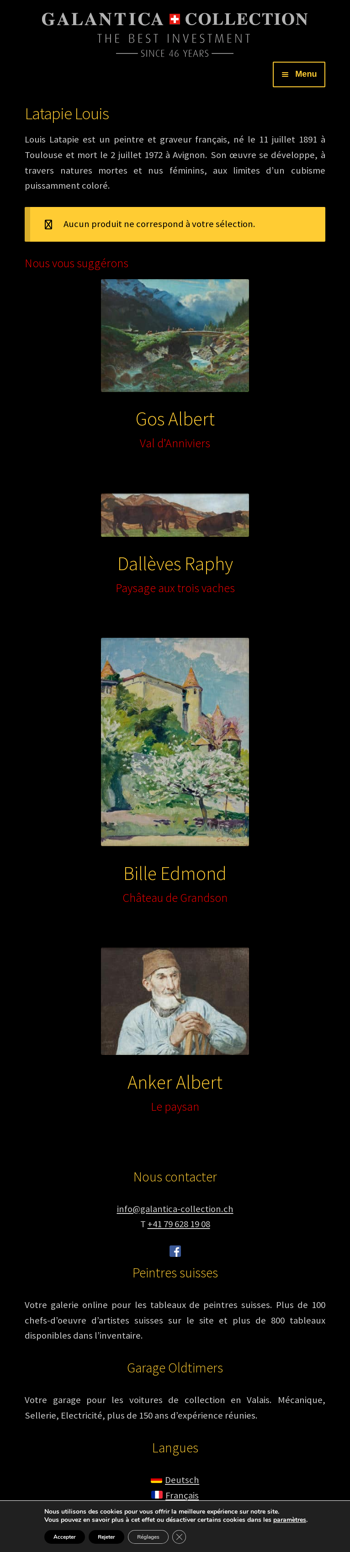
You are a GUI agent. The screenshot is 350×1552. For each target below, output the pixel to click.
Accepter (64, 1537)
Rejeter (106, 1537)
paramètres (289, 1520)
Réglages (148, 1537)
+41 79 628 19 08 (179, 1224)
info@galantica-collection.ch (175, 1209)
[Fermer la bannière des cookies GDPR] (179, 1537)
